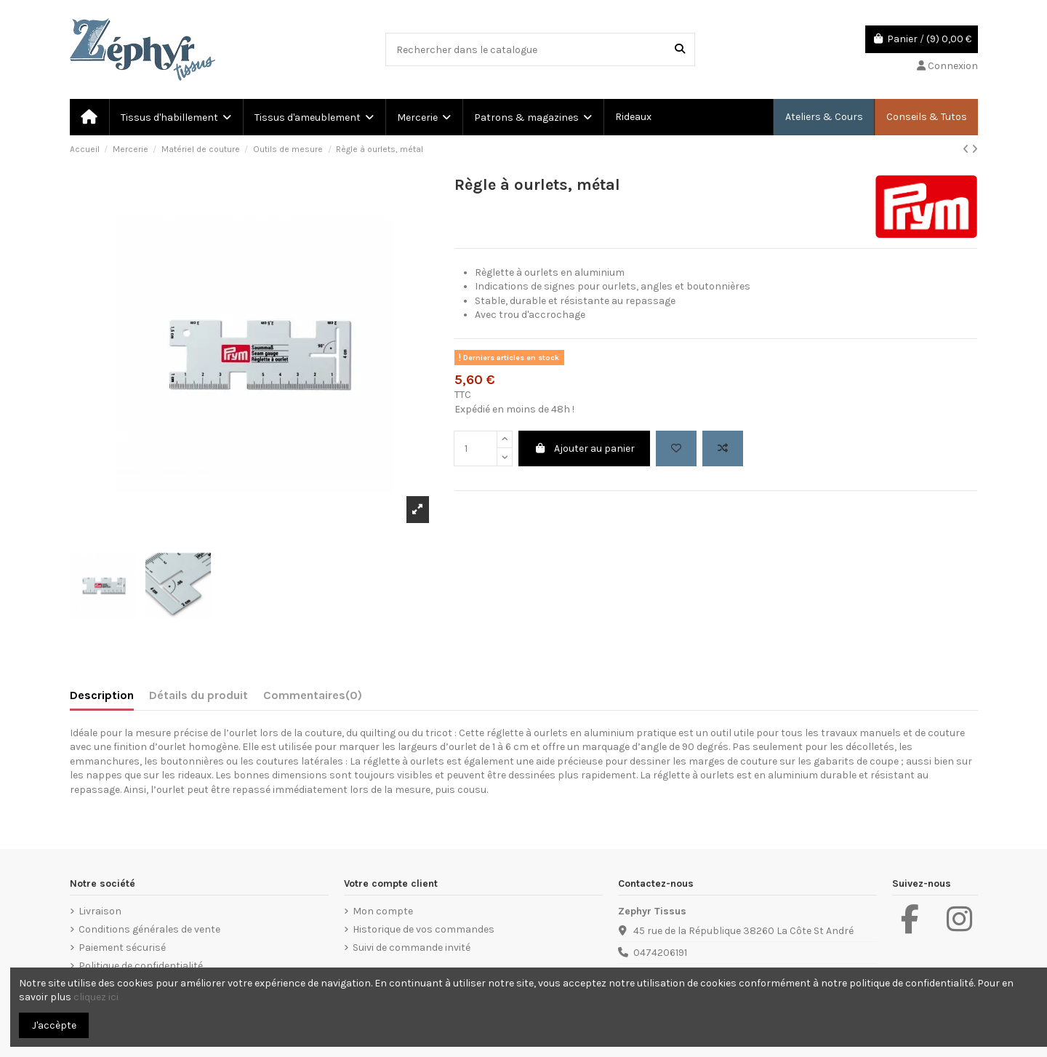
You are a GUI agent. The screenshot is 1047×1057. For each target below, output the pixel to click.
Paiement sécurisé (122, 947)
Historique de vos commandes (423, 929)
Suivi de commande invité (411, 947)
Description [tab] (102, 695)
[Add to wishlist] (676, 448)
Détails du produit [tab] (198, 695)
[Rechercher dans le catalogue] (680, 49)
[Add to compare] (722, 448)
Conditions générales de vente (149, 929)
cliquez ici (96, 997)
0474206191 (660, 952)
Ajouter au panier (584, 448)
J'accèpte (54, 1025)
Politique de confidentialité (141, 966)
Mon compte (383, 911)
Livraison (100, 911)
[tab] (312, 698)
